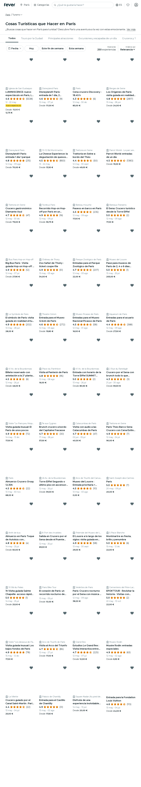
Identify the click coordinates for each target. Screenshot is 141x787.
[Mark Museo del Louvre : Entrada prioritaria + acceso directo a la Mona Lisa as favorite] (98, 450)
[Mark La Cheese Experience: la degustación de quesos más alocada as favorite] (65, 122)
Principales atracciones (60, 38)
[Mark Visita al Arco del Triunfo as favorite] (65, 613)
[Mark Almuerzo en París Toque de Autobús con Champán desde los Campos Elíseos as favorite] (31, 504)
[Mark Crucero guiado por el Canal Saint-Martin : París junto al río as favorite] (31, 668)
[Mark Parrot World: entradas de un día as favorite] (132, 122)
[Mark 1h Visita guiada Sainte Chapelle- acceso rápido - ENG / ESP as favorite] (31, 559)
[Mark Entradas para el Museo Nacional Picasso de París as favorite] (98, 286)
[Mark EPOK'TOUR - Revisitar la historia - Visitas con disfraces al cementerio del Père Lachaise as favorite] (132, 559)
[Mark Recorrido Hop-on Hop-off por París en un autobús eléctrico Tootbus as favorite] (65, 176)
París (8, 15)
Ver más (131, 29)
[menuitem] (12, 38)
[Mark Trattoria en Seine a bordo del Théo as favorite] (98, 122)
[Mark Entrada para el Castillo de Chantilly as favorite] (65, 668)
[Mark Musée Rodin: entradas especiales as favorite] (132, 613)
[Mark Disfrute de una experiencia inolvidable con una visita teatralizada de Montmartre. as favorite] (98, 668)
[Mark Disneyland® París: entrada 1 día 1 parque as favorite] (31, 122)
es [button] (118, 5)
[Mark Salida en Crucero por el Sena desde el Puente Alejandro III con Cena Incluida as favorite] (65, 504)
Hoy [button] (33, 48)
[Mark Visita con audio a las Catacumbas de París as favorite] (98, 395)
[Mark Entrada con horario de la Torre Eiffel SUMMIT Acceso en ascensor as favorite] (98, 340)
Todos (12, 38)
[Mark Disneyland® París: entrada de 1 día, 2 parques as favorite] (65, 60)
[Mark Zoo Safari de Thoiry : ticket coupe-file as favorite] (65, 231)
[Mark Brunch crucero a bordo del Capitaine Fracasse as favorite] (65, 395)
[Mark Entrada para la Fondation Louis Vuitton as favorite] (132, 668)
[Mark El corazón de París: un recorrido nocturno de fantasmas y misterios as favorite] (65, 559)
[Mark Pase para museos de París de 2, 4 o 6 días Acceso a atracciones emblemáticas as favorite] (132, 231)
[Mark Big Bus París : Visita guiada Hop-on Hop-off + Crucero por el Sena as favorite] (31, 231)
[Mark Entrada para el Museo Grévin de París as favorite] (65, 286)
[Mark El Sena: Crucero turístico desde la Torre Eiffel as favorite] (132, 176)
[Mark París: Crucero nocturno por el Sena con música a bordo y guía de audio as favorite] (98, 559)
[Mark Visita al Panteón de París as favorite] (65, 340)
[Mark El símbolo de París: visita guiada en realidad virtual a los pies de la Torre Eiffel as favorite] (31, 286)
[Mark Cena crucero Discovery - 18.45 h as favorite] (98, 60)
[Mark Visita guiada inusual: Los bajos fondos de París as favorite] (31, 613)
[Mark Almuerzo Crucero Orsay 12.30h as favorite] (31, 450)
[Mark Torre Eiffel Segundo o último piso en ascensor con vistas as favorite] (65, 450)
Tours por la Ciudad (32, 38)
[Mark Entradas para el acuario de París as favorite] (132, 286)
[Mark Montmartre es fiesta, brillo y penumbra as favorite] (132, 504)
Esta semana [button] (78, 48)
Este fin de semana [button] (55, 48)
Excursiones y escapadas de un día (98, 38)
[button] (18, 14)
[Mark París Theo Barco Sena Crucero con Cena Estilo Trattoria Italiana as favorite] (132, 395)
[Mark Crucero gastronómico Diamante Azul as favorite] (31, 176)
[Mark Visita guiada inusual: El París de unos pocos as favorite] (31, 395)
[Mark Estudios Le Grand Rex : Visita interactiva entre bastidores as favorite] (98, 613)
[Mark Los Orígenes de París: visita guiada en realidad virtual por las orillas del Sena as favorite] (132, 60)
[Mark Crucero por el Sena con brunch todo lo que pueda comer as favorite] (132, 340)
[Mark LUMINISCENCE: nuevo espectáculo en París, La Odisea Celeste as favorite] (31, 60)
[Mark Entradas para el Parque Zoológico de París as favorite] (98, 231)
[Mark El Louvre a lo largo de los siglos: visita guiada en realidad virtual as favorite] (98, 504)
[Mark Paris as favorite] (132, 450)
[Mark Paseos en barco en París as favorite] (98, 176)
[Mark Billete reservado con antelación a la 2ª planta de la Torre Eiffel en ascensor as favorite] (31, 340)
